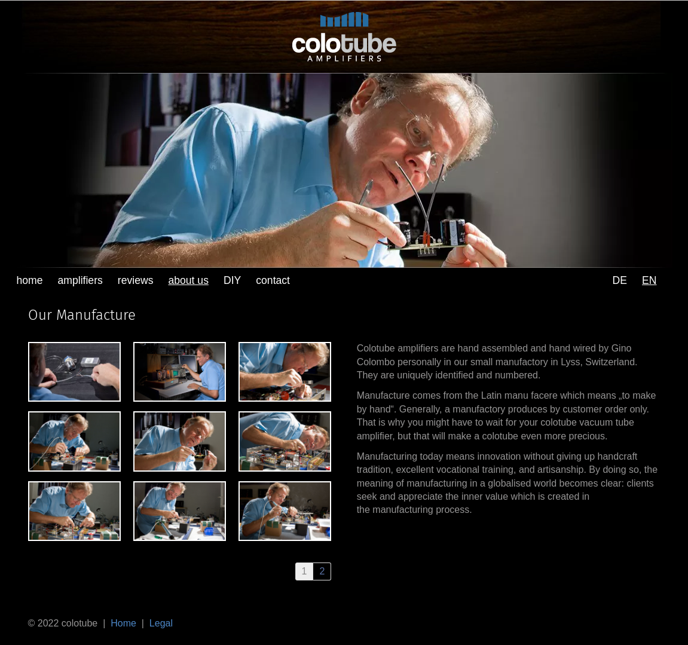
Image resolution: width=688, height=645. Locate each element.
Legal (161, 623)
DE (620, 280)
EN (649, 280)
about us (188, 280)
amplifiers (80, 280)
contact (273, 280)
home (30, 280)
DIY (232, 280)
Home (123, 623)
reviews (136, 280)
